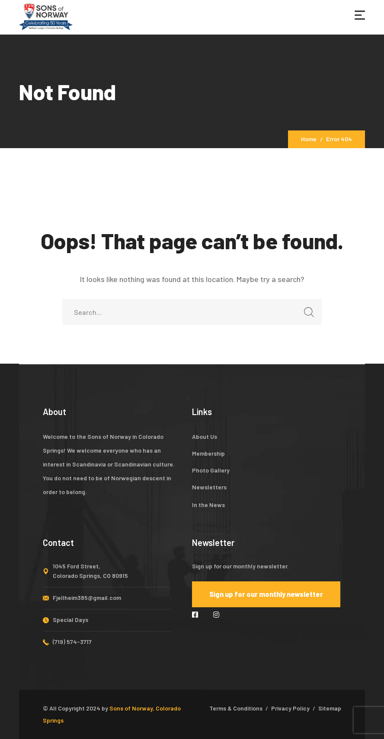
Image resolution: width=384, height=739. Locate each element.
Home (309, 139)
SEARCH (306, 314)
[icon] (196, 614)
